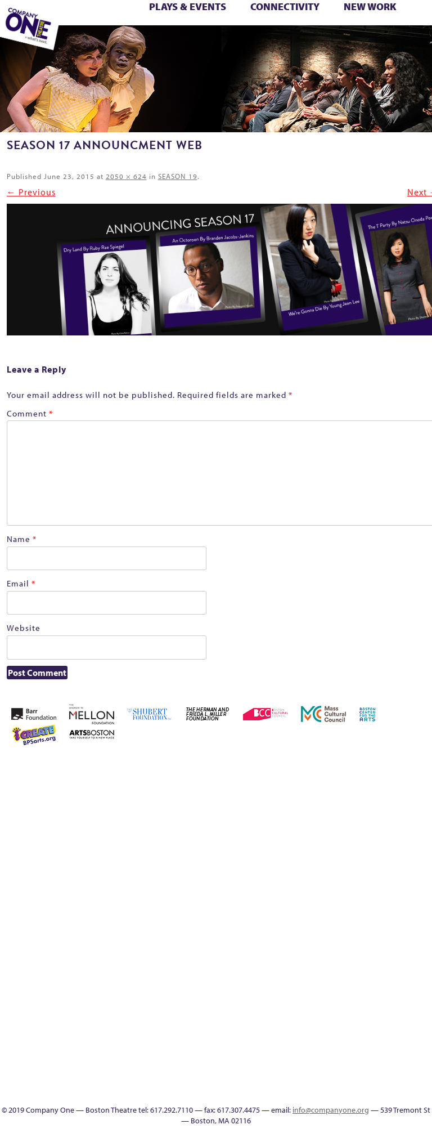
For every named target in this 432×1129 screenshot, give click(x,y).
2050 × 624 (126, 176)
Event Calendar (196, 43)
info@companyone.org (330, 1110)
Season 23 (252, 31)
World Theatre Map (335, 1024)
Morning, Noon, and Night (93, 31)
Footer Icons (163, 43)
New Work (370, 6)
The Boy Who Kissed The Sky (386, 31)
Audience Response (334, 1051)
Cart (351, 808)
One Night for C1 (139, 31)
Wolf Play (113, 43)
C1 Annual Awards (343, 43)
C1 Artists (243, 43)
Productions (212, 43)
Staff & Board (334, 31)
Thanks (292, 43)
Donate (400, 808)
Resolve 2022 (220, 31)
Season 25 (268, 31)
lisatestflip (416, 875)
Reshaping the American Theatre (207, 31)
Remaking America (173, 31)
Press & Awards (359, 43)
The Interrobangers (302, 956)
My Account (106, 31)
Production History (156, 31)
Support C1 (350, 31)
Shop (316, 31)
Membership (269, 916)
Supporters (325, 43)
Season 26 (284, 31)
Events (334, 1078)
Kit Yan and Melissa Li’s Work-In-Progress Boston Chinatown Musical (384, 848)
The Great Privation (417, 31)
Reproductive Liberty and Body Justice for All (190, 31)
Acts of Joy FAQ (334, 767)
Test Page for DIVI (368, 31)
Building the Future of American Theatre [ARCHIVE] (302, 794)
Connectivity (285, 6)
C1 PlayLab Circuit (334, 983)
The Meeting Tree (98, 43)
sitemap (145, 43)
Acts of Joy (317, 767)
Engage (259, 43)
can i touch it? (334, 808)
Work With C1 (130, 43)
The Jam (80, 43)
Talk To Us (227, 43)
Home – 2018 (318, 875)
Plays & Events (187, 6)
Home (270, 767)
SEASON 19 (276, 43)
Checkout (367, 808)
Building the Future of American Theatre (286, 794)
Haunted (302, 875)
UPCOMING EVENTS (335, 1010)
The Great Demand (401, 31)
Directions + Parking (312, 43)
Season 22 (235, 31)
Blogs (335, 1037)
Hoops (351, 875)
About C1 (301, 767)
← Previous (31, 192)
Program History (335, 997)
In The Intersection (335, 1064)
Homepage (335, 875)
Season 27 (301, 31)
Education (178, 43)
